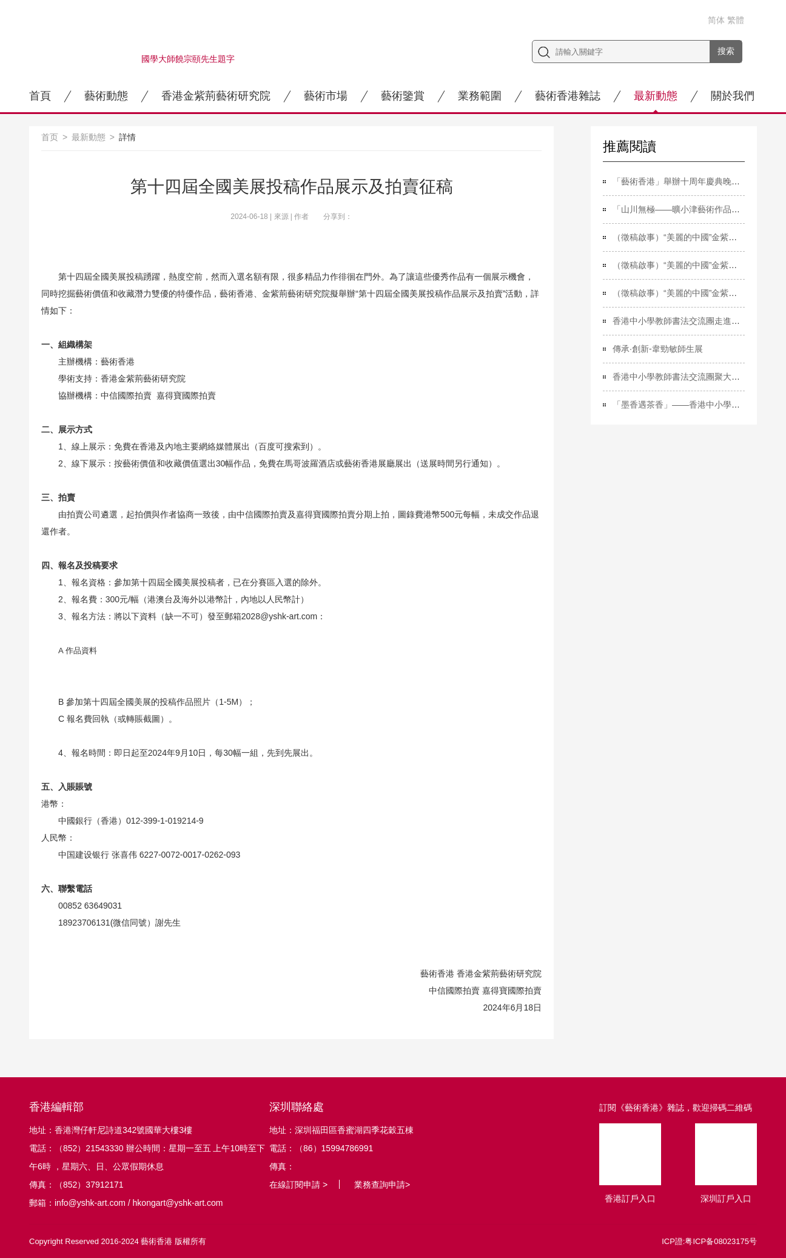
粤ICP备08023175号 (721, 1241)
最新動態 (655, 96)
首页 (49, 137)
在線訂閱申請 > (298, 1184)
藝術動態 (106, 96)
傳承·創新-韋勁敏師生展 (658, 349)
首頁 (40, 96)
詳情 (127, 137)
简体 (716, 20)
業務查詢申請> (382, 1184)
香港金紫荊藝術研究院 (215, 96)
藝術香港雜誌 (567, 96)
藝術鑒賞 (403, 96)
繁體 (735, 20)
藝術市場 (326, 96)
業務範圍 (480, 96)
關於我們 (732, 96)
